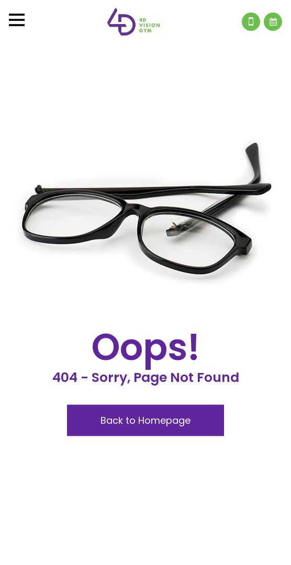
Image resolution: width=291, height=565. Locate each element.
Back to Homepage (145, 419)
